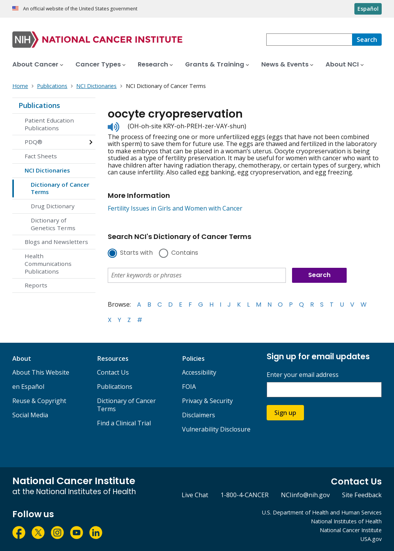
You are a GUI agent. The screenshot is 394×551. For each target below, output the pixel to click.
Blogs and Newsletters (56, 242)
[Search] (367, 39)
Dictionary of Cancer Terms (60, 188)
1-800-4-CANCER (244, 495)
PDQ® (33, 142)
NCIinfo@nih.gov (305, 495)
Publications (39, 105)
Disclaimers (198, 415)
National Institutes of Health (346, 521)
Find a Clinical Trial (124, 423)
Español (368, 8)
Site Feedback (362, 495)
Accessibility (199, 372)
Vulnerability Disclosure (216, 429)
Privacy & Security (207, 401)
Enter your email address (303, 375)
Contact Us (113, 372)
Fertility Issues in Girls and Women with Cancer (175, 208)
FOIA (189, 386)
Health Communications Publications (48, 263)
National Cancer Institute (351, 530)
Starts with (136, 253)
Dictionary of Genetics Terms (53, 224)
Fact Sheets (41, 156)
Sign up (285, 412)
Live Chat (195, 495)
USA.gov (371, 539)
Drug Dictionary (53, 206)
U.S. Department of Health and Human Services (322, 512)
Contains (184, 253)
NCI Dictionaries (47, 170)
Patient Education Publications (49, 124)
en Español (28, 386)
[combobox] (309, 39)
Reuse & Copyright (39, 401)
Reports (36, 285)
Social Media (30, 415)
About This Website (40, 372)
